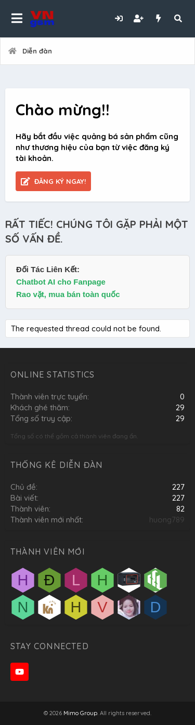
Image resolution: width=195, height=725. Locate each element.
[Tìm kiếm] (178, 18)
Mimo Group (80, 713)
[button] (17, 18)
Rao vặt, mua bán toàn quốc (68, 294)
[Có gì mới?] (158, 18)
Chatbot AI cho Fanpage (61, 281)
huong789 (167, 520)
